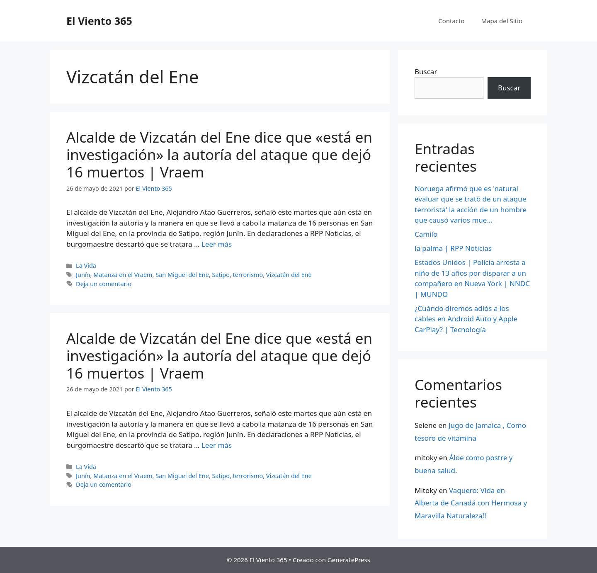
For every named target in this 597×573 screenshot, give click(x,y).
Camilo (426, 234)
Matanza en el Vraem (122, 275)
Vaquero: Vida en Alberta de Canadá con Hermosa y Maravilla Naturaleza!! (471, 503)
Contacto (451, 21)
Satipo (221, 275)
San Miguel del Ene (182, 275)
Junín (83, 275)
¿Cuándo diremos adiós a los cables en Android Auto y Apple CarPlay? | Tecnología (466, 318)
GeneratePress (349, 560)
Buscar (426, 71)
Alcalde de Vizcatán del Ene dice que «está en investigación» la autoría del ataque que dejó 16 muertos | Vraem (219, 154)
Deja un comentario (103, 284)
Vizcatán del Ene (289, 275)
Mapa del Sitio (501, 21)
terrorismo (248, 275)
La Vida (86, 266)
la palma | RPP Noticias (453, 248)
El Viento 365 (99, 21)
